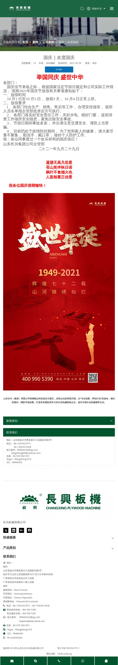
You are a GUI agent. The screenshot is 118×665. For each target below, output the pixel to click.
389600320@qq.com (27, 449)
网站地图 (50, 653)
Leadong (67, 653)
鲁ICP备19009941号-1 (69, 648)
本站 (94, 63)
